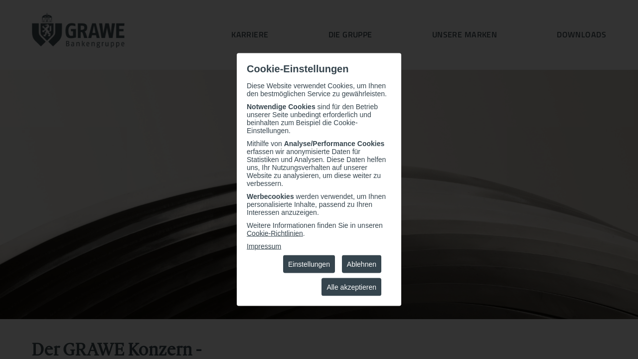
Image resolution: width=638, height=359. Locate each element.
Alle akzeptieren (351, 287)
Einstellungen (309, 264)
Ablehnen (361, 264)
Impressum (264, 246)
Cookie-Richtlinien (275, 233)
